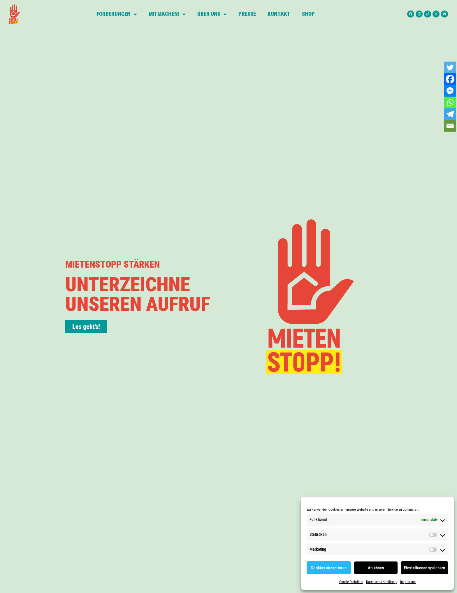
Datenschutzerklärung (381, 582)
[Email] (450, 126)
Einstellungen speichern (424, 568)
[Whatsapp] (450, 102)
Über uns (212, 14)
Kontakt (279, 14)
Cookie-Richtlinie (351, 582)
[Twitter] (450, 67)
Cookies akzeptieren (329, 568)
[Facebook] (450, 79)
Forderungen (116, 14)
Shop (308, 14)
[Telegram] (450, 114)
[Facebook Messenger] (450, 91)
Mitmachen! (167, 14)
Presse (247, 14)
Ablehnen (376, 568)
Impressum (408, 582)
